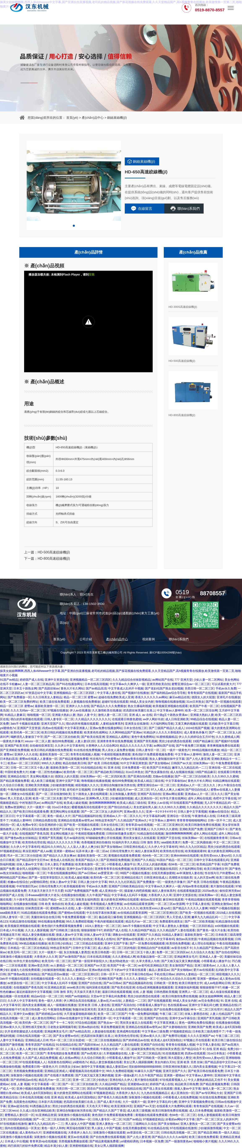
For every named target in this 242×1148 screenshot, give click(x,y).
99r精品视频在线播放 (206, 750)
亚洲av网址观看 (173, 794)
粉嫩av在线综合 (219, 811)
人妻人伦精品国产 (221, 1013)
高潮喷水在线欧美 (180, 877)
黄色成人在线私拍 (62, 860)
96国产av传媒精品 (77, 996)
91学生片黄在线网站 (173, 798)
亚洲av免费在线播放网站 (106, 728)
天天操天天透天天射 (87, 991)
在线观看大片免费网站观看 (174, 1106)
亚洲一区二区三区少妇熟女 (90, 1079)
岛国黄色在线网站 (59, 1062)
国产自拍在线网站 (227, 952)
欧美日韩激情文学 (216, 868)
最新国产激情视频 (11, 1044)
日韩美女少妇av (69, 1066)
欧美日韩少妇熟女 (81, 939)
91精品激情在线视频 (150, 833)
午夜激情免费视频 (59, 1009)
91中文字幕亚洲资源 (133, 763)
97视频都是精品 (10, 851)
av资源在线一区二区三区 (24, 983)
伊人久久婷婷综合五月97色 (196, 736)
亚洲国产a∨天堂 (95, 965)
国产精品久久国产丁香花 (109, 1110)
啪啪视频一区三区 (39, 714)
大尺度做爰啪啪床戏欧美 (80, 1013)
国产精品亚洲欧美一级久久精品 (218, 1132)
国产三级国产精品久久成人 (166, 728)
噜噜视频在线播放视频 (170, 701)
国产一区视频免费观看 (22, 939)
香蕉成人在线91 (104, 939)
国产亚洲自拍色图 (139, 776)
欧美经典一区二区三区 (25, 732)
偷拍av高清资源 (150, 899)
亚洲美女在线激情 (136, 723)
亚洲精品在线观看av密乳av (76, 820)
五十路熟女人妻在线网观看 (90, 794)
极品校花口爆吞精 (110, 917)
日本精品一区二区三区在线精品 (28, 948)
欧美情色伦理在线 (34, 842)
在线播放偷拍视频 (73, 895)
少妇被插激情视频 (62, 785)
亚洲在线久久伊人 (121, 1079)
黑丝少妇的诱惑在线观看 (175, 741)
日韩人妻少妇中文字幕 (92, 882)
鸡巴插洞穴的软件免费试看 (25, 1145)
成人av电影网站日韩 (217, 983)
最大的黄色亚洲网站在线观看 (120, 899)
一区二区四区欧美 (114, 776)
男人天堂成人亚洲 (19, 798)
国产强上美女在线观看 (158, 1088)
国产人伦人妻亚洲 (198, 758)
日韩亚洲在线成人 (135, 846)
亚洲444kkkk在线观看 (184, 855)
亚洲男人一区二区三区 (193, 991)
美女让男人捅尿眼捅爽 (138, 1062)
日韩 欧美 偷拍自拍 (51, 904)
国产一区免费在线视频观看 (147, 943)
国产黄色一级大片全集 (211, 930)
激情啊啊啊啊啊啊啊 (102, 802)
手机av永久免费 (226, 688)
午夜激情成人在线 (203, 816)
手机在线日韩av (164, 974)
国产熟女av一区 (108, 1022)
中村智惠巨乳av (29, 802)
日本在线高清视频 (96, 684)
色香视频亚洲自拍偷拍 (96, 842)
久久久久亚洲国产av (200, 1035)
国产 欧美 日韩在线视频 (103, 763)
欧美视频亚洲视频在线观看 (170, 706)
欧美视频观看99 (195, 851)
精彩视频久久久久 (87, 785)
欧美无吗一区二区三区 (22, 952)
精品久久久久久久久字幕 (136, 745)
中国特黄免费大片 (16, 772)
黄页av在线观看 (78, 1137)
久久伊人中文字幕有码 (69, 745)
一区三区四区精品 (201, 926)
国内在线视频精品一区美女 (22, 1128)
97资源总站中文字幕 (38, 692)
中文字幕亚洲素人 (76, 728)
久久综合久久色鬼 (202, 952)
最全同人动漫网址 (28, 868)
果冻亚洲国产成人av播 (37, 851)
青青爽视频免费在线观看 (223, 745)
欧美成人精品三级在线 (149, 780)
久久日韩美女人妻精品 (47, 697)
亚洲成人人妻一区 (211, 956)
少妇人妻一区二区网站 (208, 679)
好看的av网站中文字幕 (180, 1119)
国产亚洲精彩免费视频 (14, 750)
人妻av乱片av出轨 (109, 1000)
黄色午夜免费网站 (143, 736)
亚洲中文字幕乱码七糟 (203, 1005)
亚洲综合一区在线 (178, 816)
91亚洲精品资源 (54, 987)
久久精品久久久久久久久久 (93, 719)
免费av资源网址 (15, 807)
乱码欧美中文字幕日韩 (223, 723)
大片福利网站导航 (162, 723)
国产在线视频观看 (159, 1000)
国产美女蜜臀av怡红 (66, 1035)
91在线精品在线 (91, 767)
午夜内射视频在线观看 (22, 789)
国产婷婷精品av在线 (49, 1013)
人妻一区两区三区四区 (90, 908)
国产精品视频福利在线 (87, 816)
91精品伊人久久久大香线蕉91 (162, 732)
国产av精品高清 (96, 688)
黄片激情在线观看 (222, 886)
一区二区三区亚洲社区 (169, 824)
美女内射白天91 (165, 1062)
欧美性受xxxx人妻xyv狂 (215, 855)
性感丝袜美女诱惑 (168, 1049)
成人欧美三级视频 (43, 780)
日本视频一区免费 (103, 789)
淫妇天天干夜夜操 (53, 868)
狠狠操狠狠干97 (91, 930)
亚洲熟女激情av (221, 904)
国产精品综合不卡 (193, 1049)
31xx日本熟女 (195, 701)
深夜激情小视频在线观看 (16, 956)
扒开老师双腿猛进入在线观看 (24, 1031)
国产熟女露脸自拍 (157, 772)
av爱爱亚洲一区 (108, 873)
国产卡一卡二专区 (62, 1022)
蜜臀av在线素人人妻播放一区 (38, 758)
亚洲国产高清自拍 (149, 794)
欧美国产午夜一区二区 (204, 706)
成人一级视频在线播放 (53, 939)
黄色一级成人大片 (59, 816)
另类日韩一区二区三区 (199, 688)
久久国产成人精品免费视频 (39, 1057)
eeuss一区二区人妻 (38, 741)
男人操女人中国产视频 (80, 1123)
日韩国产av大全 (181, 763)
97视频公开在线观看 (196, 1040)
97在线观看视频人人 (32, 1062)
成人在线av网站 (69, 1057)
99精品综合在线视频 (203, 719)
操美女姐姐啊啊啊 (210, 996)
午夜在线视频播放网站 (62, 873)
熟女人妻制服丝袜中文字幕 (167, 758)
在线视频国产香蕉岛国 (34, 833)
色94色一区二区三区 (155, 855)
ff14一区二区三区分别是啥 (25, 855)
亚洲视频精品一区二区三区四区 (90, 679)
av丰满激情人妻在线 (189, 873)
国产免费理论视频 (174, 1035)
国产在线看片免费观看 (59, 1075)
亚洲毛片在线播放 (228, 697)
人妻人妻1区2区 (85, 741)
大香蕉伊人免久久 (127, 1093)
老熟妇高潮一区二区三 (53, 1049)
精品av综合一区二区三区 (47, 996)
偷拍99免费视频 (62, 741)
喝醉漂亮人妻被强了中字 (26, 736)
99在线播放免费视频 (51, 921)
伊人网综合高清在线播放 (32, 829)
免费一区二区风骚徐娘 (197, 842)
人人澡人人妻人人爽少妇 (83, 846)
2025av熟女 (210, 890)
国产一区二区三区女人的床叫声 (101, 811)
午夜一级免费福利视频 (143, 1013)
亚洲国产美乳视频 (145, 741)
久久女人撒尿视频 (37, 930)
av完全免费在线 (208, 1000)
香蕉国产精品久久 (87, 860)
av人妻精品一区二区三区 (66, 965)
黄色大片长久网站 (72, 688)
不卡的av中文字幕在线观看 (129, 969)
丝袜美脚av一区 (203, 763)
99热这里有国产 (105, 820)
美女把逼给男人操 (145, 807)
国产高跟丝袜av (48, 688)
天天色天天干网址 (98, 1106)
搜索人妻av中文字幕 (69, 934)
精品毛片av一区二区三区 (133, 789)
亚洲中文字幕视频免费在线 (196, 1101)
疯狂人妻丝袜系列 (147, 851)
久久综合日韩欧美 (93, 1057)
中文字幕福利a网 (154, 816)
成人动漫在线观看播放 (224, 991)
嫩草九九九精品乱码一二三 (189, 767)
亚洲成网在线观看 (128, 1031)
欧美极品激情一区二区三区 (154, 956)
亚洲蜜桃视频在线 (54, 1132)
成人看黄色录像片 (195, 732)
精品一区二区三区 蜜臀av (80, 697)
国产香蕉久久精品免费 (112, 1097)
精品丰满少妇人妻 (56, 1145)
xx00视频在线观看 (227, 926)
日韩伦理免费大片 (121, 851)
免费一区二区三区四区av (172, 952)
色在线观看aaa (177, 1005)
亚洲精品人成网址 (118, 736)
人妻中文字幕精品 (11, 1040)
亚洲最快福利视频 (186, 987)
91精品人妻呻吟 (20, 820)
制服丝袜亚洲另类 (84, 1009)
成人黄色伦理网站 (43, 1018)
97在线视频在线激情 (13, 1123)
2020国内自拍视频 (20, 1119)
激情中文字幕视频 (93, 1066)
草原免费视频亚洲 (112, 1027)
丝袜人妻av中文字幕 (29, 864)
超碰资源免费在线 (143, 1049)
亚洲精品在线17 (18, 776)
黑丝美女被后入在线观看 (139, 838)
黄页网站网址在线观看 (64, 811)
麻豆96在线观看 (173, 899)
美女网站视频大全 (41, 776)
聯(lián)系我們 (188, 208)
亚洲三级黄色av (204, 965)
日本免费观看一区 (133, 767)
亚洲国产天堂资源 (28, 728)
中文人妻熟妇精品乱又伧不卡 (207, 1079)
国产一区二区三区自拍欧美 (61, 736)
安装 (92, 274)
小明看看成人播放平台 (121, 864)
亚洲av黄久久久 (134, 811)
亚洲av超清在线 (18, 1106)
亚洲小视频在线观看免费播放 (35, 1088)
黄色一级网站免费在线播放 (196, 1022)
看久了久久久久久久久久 (122, 908)
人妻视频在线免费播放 (85, 701)
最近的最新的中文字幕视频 (34, 991)
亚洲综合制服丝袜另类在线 (117, 785)
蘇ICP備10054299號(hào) (166, 652)
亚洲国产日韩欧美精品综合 (126, 886)
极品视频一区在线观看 (14, 996)
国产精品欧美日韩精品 (109, 772)
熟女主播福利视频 (139, 706)
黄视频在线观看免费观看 (124, 855)
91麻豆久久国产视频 (147, 1071)
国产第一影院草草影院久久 (46, 877)
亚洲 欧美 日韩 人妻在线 (94, 1005)
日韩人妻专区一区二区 (59, 719)
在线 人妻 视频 (142, 991)
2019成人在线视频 (228, 912)
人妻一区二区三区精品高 (38, 684)
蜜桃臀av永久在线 (62, 908)
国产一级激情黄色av (178, 1141)
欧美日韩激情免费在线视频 (202, 824)
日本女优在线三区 (135, 728)
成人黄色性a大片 (30, 1132)
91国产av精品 (9, 679)
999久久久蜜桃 (51, 763)
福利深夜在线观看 (98, 987)
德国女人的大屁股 (203, 697)
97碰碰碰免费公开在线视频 (104, 838)
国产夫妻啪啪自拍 (174, 1027)
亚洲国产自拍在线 (90, 983)
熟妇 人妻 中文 (86, 714)
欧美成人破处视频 (75, 802)
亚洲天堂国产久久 (53, 723)
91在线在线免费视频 (87, 750)
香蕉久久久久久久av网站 (151, 697)
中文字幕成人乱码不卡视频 (125, 688)
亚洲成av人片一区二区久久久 (196, 785)
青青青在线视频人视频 (85, 754)
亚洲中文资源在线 (56, 679)
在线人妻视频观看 (209, 1115)
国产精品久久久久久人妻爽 (190, 908)
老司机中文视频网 (78, 789)
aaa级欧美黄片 (171, 842)
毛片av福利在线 (74, 838)
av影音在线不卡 (181, 948)
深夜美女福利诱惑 (87, 899)
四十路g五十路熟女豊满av (171, 714)
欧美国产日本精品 (158, 767)
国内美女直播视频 (34, 1005)
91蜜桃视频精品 (166, 736)
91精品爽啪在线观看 (226, 780)
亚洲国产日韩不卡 (216, 829)
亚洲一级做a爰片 (126, 1075)
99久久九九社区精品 (192, 846)
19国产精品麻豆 (203, 741)
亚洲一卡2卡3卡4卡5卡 (161, 811)
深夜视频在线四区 (165, 868)
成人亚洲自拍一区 (146, 798)
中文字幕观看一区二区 (31, 816)
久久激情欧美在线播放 (106, 710)
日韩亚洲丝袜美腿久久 (177, 1066)
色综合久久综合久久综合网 (177, 978)
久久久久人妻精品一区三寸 (79, 978)
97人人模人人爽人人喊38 (167, 789)
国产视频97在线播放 (135, 692)
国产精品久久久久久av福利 (169, 1137)
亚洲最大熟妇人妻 (63, 714)
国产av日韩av (87, 873)
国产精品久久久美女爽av (59, 855)
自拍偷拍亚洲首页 (41, 745)
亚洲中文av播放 (23, 1013)
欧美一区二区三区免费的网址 (19, 701)
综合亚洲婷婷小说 (50, 824)
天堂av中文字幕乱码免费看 (108, 996)
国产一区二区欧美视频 (199, 921)
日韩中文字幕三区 (84, 948)
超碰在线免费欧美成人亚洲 (116, 697)
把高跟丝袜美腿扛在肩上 (139, 710)
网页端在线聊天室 (78, 1128)
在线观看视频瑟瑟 (189, 890)
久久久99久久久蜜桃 (225, 776)
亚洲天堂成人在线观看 (112, 1009)
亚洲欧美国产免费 (191, 829)
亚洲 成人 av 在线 (140, 714)
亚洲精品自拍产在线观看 (153, 948)
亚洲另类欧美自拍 (158, 684)
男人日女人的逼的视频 (152, 864)
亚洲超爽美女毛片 (186, 956)
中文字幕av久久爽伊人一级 (127, 684)
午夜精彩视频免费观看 (116, 754)
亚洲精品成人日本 (37, 1040)
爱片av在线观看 (203, 969)
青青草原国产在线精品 (40, 1044)
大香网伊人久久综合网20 (102, 745)
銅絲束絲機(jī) (117, 117)
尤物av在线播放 (162, 776)
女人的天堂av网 (204, 877)
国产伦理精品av (74, 798)
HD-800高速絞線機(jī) (54, 558)
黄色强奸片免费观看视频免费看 (152, 754)
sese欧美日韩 (76, 987)
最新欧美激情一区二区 (49, 706)
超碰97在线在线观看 (115, 701)
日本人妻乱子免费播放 (59, 864)
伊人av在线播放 (80, 710)
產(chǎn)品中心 (93, 117)
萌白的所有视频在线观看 (26, 719)
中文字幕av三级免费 (155, 1031)
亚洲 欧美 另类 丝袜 (190, 1062)
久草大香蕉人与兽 (148, 961)
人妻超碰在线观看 (103, 1031)
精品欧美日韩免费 (186, 1084)
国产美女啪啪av (159, 763)
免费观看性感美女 (171, 921)
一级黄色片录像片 (11, 741)
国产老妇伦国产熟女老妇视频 (164, 688)
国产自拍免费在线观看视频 (171, 1009)
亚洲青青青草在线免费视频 (114, 741)
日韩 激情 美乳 (150, 842)
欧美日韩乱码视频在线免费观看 (61, 732)
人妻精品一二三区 (134, 1000)
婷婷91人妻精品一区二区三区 (195, 974)
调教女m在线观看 (22, 794)
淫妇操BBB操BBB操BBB (145, 1066)
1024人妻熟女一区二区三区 (103, 926)
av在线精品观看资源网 (139, 904)
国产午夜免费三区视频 (190, 745)
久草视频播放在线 (115, 1053)
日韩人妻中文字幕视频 (192, 811)
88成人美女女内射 (142, 701)
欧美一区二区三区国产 (112, 1013)
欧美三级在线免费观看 (54, 701)
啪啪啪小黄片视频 (205, 1141)
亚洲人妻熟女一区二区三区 (113, 1123)
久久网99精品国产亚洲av (125, 732)
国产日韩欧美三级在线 (64, 930)
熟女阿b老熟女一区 (122, 961)
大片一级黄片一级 (38, 807)
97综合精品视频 (85, 1022)
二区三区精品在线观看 (88, 943)
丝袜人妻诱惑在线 (196, 1013)
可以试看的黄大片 (223, 684)
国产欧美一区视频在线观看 (223, 701)
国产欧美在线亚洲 (93, 736)
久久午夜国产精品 (98, 895)
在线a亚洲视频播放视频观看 (154, 987)
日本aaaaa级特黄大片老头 (42, 895)
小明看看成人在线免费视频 (180, 1097)
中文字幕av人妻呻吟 (170, 710)
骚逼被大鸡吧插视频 (137, 890)
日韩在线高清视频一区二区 (34, 1035)
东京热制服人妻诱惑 (122, 794)
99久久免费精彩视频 (79, 921)
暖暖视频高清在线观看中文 (89, 807)
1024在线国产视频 (197, 728)
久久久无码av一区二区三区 (28, 710)
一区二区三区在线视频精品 (103, 1040)
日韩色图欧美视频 (165, 991)
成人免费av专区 (26, 824)
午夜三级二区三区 (171, 1013)
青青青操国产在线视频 (202, 692)
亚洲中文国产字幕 (67, 780)
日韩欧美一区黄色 (165, 983)
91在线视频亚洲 (172, 1053)
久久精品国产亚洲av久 (132, 820)
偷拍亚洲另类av (229, 890)
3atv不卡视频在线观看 (24, 723)
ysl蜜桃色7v (8, 728)
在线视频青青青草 (216, 838)
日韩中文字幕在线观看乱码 (211, 860)
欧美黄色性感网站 (96, 732)
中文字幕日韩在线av (139, 974)
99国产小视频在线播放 (135, 873)
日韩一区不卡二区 (219, 820)
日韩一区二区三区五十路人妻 (29, 767)
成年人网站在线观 (199, 798)
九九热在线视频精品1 (155, 1093)
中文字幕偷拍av (175, 780)
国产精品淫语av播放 (55, 974)
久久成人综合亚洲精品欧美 (37, 1110)
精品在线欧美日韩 (74, 763)
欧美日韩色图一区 (103, 952)
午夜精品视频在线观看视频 (202, 899)
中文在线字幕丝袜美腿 (101, 912)
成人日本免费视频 (201, 1110)
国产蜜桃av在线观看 (71, 912)
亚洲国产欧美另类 (16, 745)
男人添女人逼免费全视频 (118, 750)
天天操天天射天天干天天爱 (45, 890)
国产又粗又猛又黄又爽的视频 (180, 961)
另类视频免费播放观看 (28, 1071)
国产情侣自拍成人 (197, 789)
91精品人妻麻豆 (15, 714)
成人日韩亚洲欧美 (177, 719)
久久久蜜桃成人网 (227, 736)
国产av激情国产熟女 (72, 956)
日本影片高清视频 (50, 1101)
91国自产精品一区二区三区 (174, 860)
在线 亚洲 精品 (216, 1049)
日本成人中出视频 (11, 930)
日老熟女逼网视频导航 (62, 1027)
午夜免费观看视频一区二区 (79, 917)
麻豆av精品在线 (179, 697)
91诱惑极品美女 (40, 1106)
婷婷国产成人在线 (31, 679)
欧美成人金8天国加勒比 (166, 1040)
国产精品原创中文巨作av (32, 860)
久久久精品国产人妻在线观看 (176, 930)
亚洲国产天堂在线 (168, 838)
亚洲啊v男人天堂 (97, 798)
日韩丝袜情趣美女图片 (120, 833)
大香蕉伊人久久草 (160, 895)
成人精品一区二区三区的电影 (117, 948)
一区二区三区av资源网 (170, 904)
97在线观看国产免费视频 (186, 802)
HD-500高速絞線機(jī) (54, 552)
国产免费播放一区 (19, 697)
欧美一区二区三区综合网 (201, 710)
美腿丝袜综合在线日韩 (45, 917)
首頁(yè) (72, 117)
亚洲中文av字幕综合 (79, 868)
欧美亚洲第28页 (141, 868)
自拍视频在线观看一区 (45, 978)
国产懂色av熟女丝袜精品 (21, 838)
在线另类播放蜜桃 (163, 873)
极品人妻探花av (76, 969)
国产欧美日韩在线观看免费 (31, 811)
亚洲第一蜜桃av (63, 851)
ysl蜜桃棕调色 (39, 882)
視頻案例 (148, 639)
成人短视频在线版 (182, 772)
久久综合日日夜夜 (11, 785)
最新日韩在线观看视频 (116, 991)
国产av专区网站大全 (209, 1093)
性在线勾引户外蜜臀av (105, 758)
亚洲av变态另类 (38, 965)
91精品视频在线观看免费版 (39, 912)
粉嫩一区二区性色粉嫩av (46, 772)
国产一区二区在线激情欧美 (53, 794)
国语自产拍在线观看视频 (103, 1088)
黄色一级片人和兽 (50, 1000)
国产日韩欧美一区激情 (152, 1057)
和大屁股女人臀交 (180, 1057)
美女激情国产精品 (181, 965)
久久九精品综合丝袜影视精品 (131, 679)
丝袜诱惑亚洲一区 (37, 908)
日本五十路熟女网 (25, 688)
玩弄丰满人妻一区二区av (92, 851)
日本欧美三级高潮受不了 (208, 1031)
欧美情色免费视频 (178, 943)
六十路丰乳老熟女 (25, 899)
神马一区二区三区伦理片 (206, 1009)
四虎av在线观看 (52, 728)
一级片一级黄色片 (178, 750)
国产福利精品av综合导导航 (168, 692)
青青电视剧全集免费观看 (63, 1053)
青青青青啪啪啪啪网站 (191, 820)
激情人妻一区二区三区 (112, 714)
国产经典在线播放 (140, 1009)
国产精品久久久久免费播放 (108, 706)
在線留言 (145, 208)
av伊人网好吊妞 (153, 719)
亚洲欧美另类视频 (37, 785)
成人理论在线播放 (203, 943)
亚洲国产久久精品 (143, 860)
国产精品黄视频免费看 (73, 758)
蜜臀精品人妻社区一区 (19, 1115)
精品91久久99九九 (53, 846)
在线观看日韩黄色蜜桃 (126, 719)
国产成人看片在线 (109, 1101)
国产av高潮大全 (91, 1053)
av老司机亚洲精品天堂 (153, 965)
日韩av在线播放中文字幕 (73, 1018)
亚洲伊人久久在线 (77, 706)
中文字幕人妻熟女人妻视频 (170, 926)
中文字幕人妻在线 (109, 692)
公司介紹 (85, 639)
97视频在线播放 (57, 710)
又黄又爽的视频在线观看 (191, 723)
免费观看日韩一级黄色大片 (39, 1066)
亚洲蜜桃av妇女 (138, 1084)
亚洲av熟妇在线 (99, 969)
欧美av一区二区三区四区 (24, 763)
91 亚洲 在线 (112, 767)
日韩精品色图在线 (44, 820)
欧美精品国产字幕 (208, 864)
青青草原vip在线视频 (139, 824)
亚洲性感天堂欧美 (34, 1027)
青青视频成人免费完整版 (106, 904)
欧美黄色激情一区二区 (90, 864)
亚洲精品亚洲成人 (56, 1071)
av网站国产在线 (162, 679)
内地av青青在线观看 (134, 758)
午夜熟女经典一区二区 (115, 1049)
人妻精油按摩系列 (112, 723)
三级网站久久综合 (144, 1123)
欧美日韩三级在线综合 (226, 1040)
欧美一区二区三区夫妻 (47, 798)
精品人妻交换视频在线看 (38, 934)
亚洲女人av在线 (158, 802)
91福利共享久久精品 (125, 842)
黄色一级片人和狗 (53, 1128)
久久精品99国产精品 (142, 930)
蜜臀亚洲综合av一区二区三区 (191, 684)
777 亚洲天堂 (183, 679)
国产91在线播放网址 (69, 684)
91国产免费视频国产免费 (81, 890)
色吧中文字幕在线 (225, 798)
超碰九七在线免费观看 (25, 969)
